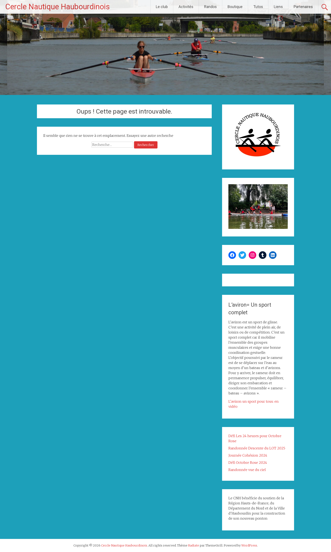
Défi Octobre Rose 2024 (247, 462)
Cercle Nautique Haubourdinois (57, 6)
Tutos (258, 6)
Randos (210, 6)
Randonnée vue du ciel (247, 470)
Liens (278, 6)
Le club (162, 6)
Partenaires (303, 6)
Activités (186, 6)
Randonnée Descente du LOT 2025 (256, 448)
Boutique (235, 6)
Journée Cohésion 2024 (247, 455)
